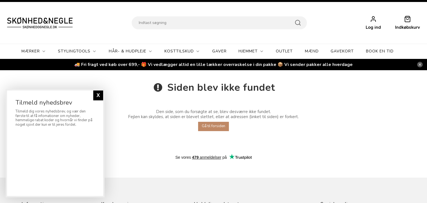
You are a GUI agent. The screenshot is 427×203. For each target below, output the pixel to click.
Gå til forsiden (213, 126)
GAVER (219, 51)
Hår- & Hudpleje (131, 51)
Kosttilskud (182, 51)
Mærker (33, 51)
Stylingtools (77, 51)
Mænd (312, 51)
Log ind (373, 27)
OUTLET (284, 51)
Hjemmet (251, 51)
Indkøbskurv (407, 27)
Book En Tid (380, 51)
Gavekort (342, 51)
